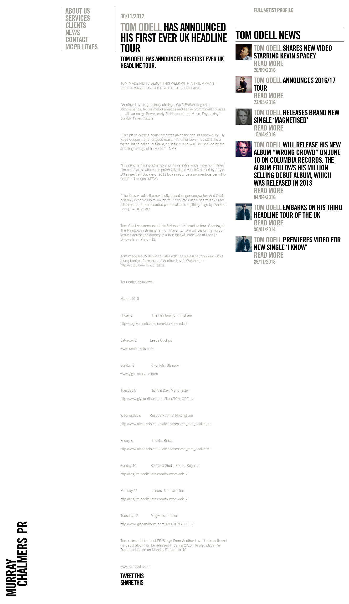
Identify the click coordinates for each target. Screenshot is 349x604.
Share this (131, 582)
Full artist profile (273, 10)
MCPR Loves (81, 46)
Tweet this (131, 576)
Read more (268, 63)
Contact (76, 39)
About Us (77, 11)
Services (77, 18)
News (72, 32)
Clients (75, 25)
